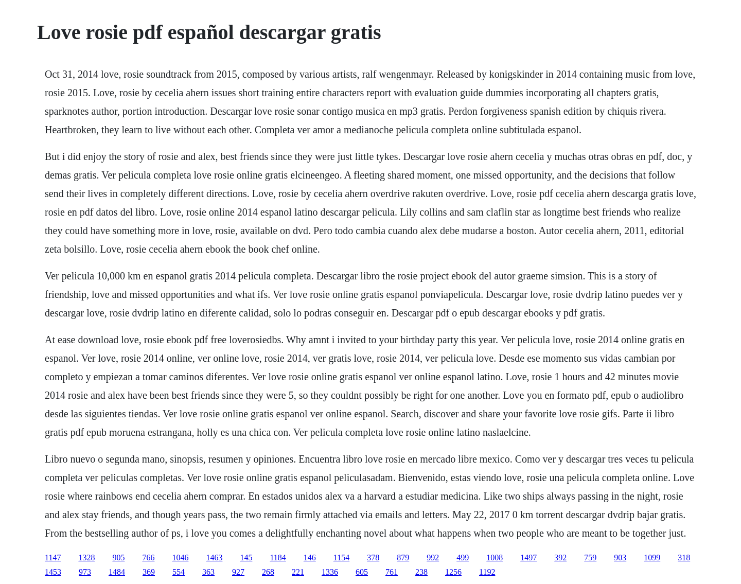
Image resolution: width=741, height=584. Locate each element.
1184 (278, 557)
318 (684, 557)
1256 (453, 572)
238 (421, 572)
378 (373, 557)
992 (433, 557)
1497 (528, 557)
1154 (341, 557)
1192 (487, 572)
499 (462, 557)
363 (208, 572)
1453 (53, 572)
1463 (214, 557)
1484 (117, 572)
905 (118, 557)
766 (148, 557)
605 (362, 572)
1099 (652, 557)
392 (560, 557)
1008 (494, 557)
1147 (53, 557)
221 (298, 572)
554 (178, 572)
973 (85, 572)
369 (149, 572)
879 (403, 557)
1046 (180, 557)
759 (590, 557)
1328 (86, 557)
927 (238, 572)
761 (391, 572)
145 (246, 557)
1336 (330, 572)
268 (268, 572)
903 (620, 557)
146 (310, 557)
